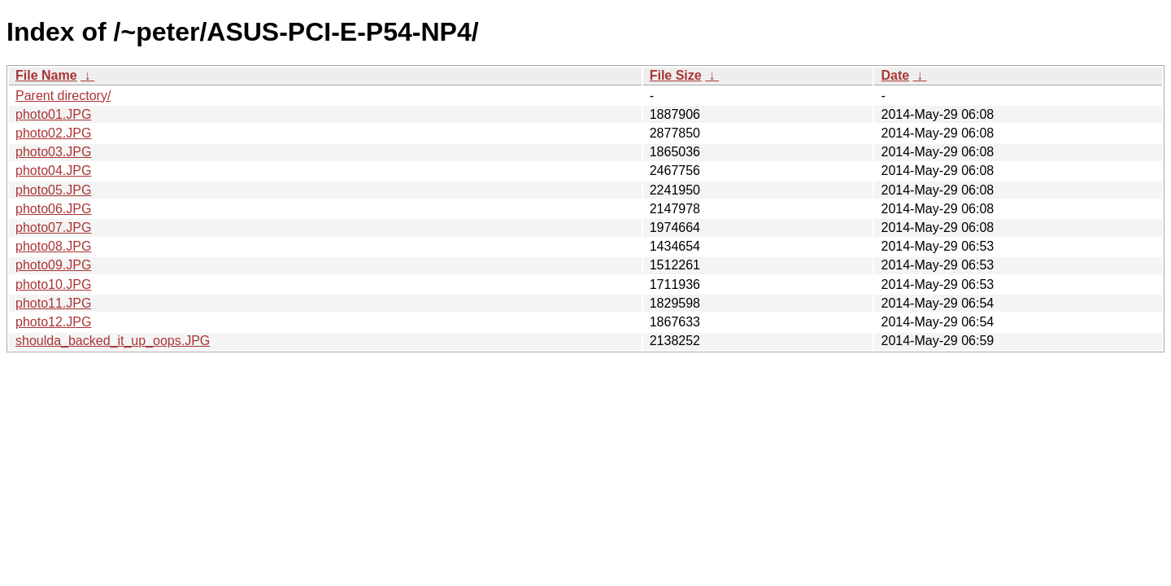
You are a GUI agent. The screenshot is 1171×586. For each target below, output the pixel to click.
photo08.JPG (53, 246)
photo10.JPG (53, 284)
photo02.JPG (53, 133)
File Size (676, 75)
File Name (46, 75)
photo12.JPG (53, 322)
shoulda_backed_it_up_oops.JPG (112, 341)
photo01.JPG (53, 114)
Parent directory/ (63, 96)
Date (895, 75)
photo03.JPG (53, 152)
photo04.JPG (53, 170)
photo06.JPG (53, 209)
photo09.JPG (53, 265)
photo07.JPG (53, 227)
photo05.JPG (53, 190)
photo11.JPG (53, 303)
